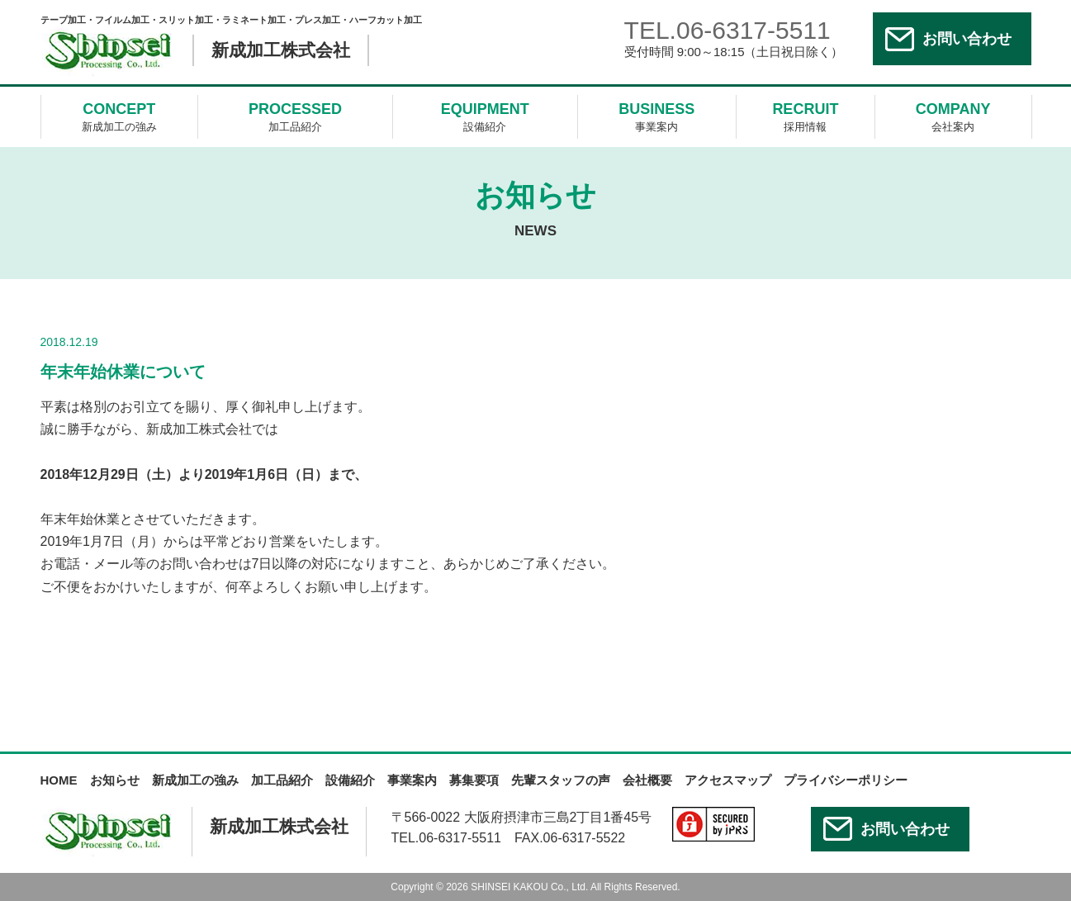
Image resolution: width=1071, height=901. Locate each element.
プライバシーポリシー (846, 780)
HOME (59, 780)
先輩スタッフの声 (560, 780)
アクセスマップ (728, 780)
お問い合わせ (967, 39)
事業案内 (657, 116)
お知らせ (115, 780)
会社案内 (953, 116)
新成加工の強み (119, 116)
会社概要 (647, 780)
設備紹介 (485, 116)
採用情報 (805, 116)
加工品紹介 (295, 116)
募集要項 (474, 780)
